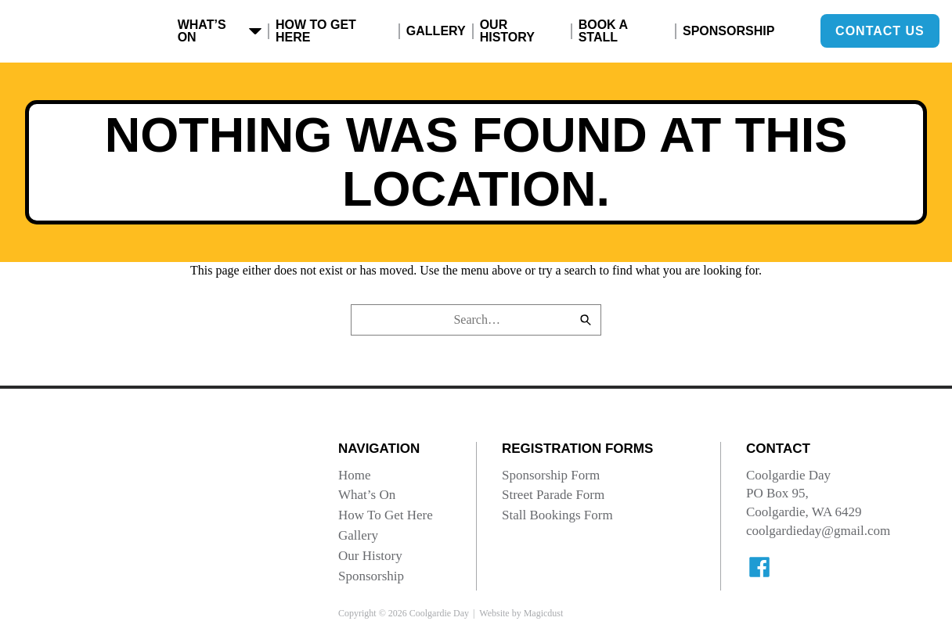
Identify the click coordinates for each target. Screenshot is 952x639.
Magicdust (544, 613)
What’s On (219, 31)
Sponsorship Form (551, 475)
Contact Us (880, 31)
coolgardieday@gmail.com (818, 530)
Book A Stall (603, 31)
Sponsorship (728, 31)
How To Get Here (316, 31)
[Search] (585, 320)
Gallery (436, 31)
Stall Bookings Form (557, 515)
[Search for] (476, 320)
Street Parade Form (553, 494)
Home (354, 475)
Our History (507, 31)
